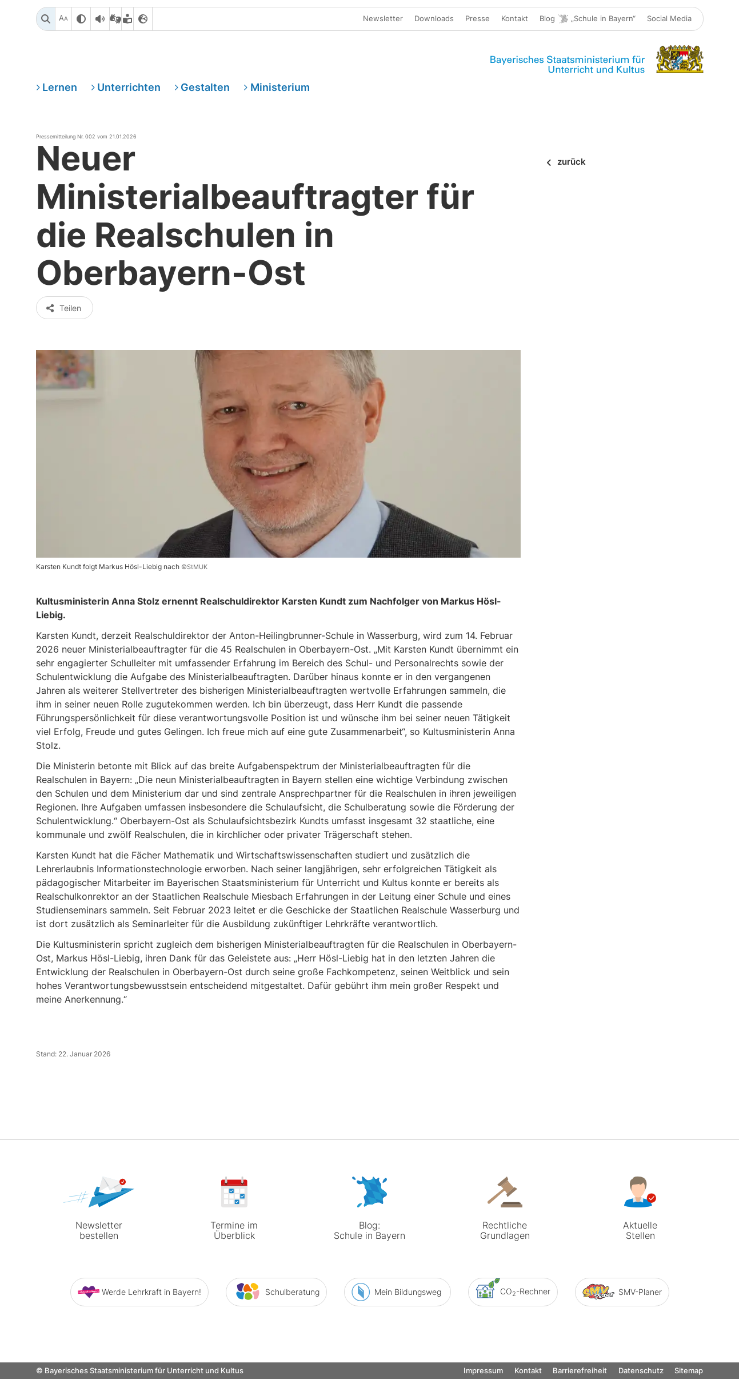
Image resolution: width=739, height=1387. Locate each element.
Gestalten (205, 88)
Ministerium (280, 88)
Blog (588, 19)
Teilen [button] (64, 316)
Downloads (434, 18)
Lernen (59, 88)
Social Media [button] (669, 18)
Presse (477, 18)
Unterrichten (129, 88)
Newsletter (383, 18)
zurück (571, 163)
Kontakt (514, 18)
